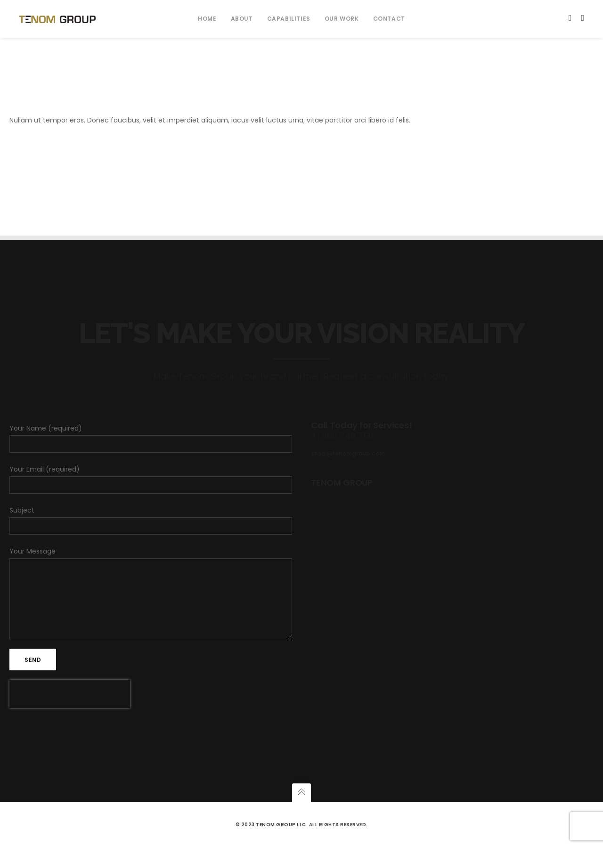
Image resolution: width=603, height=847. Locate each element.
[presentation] (69, 694)
